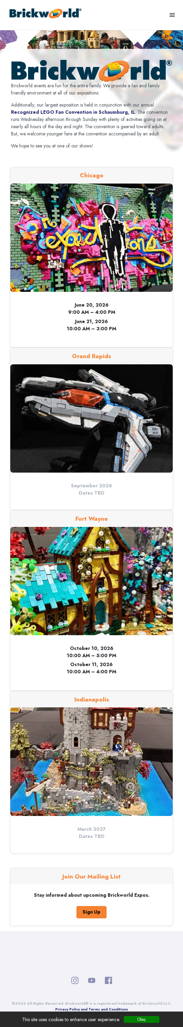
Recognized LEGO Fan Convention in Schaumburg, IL (73, 112)
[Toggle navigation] (172, 15)
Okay (141, 1019)
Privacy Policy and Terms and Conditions (91, 1009)
